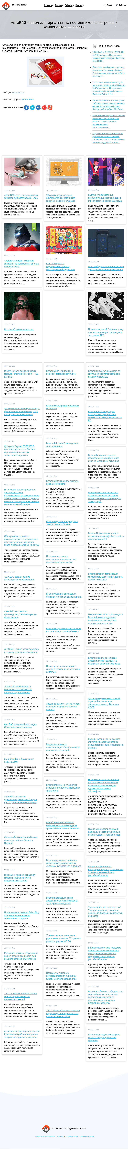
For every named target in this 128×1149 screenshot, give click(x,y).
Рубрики (68, 5)
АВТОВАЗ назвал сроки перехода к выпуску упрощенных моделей (21, 650)
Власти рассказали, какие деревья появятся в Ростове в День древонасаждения (61, 901)
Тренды (58, 5)
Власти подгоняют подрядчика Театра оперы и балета (62, 523)
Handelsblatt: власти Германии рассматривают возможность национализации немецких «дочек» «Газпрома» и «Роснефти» (103, 785)
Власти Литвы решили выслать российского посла (62, 482)
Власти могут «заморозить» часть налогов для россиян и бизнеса (63, 630)
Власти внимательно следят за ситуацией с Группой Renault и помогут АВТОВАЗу (104, 374)
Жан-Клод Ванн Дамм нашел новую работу (19, 760)
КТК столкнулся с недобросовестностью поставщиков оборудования (60, 266)
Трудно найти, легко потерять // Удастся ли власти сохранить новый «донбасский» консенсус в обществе (105, 911)
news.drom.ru (18, 92)
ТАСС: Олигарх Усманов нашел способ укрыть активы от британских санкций (20, 996)
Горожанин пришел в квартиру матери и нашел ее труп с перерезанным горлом (19, 878)
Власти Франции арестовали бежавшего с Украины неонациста (63, 595)
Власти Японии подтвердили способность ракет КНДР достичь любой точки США (105, 577)
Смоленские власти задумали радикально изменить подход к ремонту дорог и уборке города (104, 832)
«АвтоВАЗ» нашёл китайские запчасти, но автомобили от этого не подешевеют (21, 263)
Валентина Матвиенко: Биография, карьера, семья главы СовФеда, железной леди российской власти (105, 871)
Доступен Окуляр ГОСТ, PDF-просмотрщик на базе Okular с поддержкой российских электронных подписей (19, 450)
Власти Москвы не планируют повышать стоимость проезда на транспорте (63, 788)
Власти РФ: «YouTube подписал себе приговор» (62, 445)
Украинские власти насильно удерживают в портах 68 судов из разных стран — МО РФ (63, 938)
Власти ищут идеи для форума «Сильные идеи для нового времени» (104, 1037)
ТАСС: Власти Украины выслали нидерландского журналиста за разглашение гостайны (63, 1013)
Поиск (108, 5)
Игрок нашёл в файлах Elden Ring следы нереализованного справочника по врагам (21, 915)
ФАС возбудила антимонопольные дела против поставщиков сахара (106, 268)
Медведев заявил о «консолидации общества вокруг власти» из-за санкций (63, 747)
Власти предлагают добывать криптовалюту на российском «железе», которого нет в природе (63, 863)
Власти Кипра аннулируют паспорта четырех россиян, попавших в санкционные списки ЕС (105, 416)
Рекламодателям (87, 1136)
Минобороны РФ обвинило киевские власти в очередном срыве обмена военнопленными (62, 825)
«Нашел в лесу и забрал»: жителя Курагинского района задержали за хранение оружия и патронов (21, 1034)
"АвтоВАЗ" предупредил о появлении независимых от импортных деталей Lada (18, 689)
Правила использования (45, 1136)
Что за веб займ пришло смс (19, 329)
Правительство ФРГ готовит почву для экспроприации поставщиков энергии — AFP (105, 332)
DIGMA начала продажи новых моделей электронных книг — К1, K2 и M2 (21, 374)
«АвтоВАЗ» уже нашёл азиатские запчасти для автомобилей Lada (21, 196)
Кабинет (121, 5)
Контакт (79, 5)
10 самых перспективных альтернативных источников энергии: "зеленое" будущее (60, 198)
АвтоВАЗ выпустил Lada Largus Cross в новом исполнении (20, 725)
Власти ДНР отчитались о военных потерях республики (61, 372)
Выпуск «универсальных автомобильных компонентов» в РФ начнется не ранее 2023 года (105, 198)
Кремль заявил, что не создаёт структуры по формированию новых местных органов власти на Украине (105, 743)
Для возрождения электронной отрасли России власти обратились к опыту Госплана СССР (104, 703)
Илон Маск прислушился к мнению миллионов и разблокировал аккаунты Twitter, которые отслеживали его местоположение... (108, 122)
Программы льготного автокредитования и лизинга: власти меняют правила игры (61, 976)
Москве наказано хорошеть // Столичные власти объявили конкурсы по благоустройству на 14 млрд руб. (104, 497)
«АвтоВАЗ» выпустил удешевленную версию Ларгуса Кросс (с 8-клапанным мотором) (20, 799)
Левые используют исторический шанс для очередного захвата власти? (63, 707)
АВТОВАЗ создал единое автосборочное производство (19, 578)
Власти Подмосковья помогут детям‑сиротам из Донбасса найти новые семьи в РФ (106, 536)
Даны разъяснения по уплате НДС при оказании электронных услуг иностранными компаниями (22, 411)
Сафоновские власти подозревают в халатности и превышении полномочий (61, 559)
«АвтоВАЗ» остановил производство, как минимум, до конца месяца (20, 614)
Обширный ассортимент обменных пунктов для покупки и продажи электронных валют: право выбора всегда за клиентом (21, 540)
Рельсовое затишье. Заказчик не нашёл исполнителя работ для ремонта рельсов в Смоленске (21, 956)
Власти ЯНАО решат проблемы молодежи (62, 407)
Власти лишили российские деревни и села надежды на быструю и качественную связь (104, 661)
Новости (48, 5)
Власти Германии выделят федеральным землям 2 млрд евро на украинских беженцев (103, 458)
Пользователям (72, 1136)
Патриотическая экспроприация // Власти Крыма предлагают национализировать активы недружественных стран (105, 619)
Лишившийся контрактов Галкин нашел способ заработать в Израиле (20, 840)
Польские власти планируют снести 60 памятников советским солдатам (63, 669)
